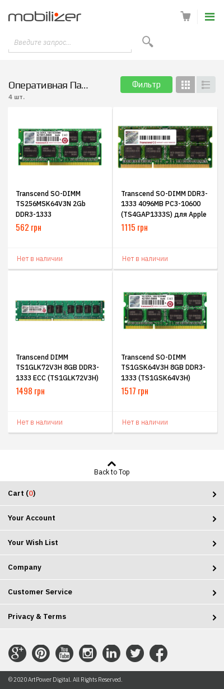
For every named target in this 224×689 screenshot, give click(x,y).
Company (24, 567)
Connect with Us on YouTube (64, 654)
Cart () (21, 493)
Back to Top (112, 472)
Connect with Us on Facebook (158, 654)
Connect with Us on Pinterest (41, 654)
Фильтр (146, 84)
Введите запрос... (42, 42)
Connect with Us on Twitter (135, 654)
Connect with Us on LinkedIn (111, 654)
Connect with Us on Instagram (88, 654)
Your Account (31, 518)
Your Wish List (33, 542)
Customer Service (40, 592)
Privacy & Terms (37, 616)
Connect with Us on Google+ (17, 654)
